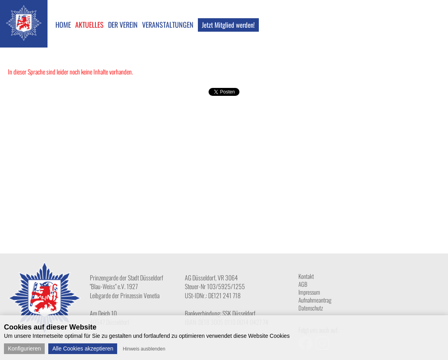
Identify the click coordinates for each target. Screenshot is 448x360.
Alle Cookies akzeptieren (82, 348)
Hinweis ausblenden (144, 349)
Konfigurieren (24, 348)
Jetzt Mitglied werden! (228, 25)
